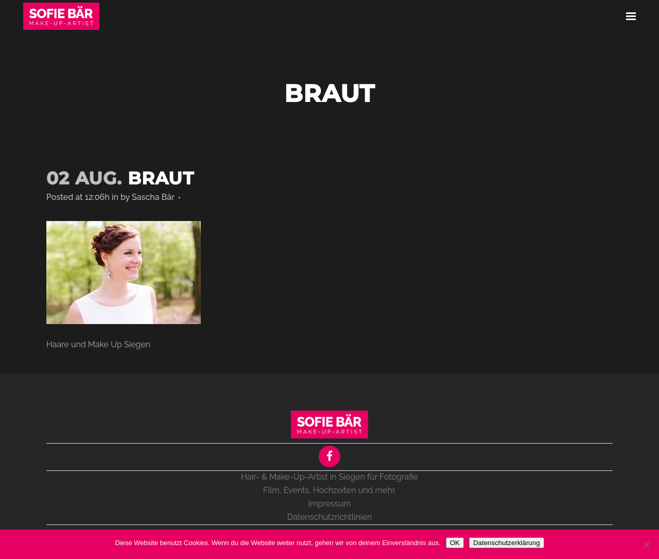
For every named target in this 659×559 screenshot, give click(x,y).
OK (455, 543)
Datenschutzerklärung (506, 543)
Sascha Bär (153, 197)
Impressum (329, 504)
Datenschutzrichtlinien (329, 517)
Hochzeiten (334, 490)
